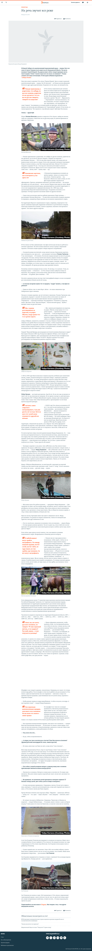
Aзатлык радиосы (75, 2)
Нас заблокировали (6, 940)
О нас (2, 937)
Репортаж (24, 7)
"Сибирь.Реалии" (26, 77)
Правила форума (5, 942)
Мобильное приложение (7, 945)
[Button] (58, 19)
